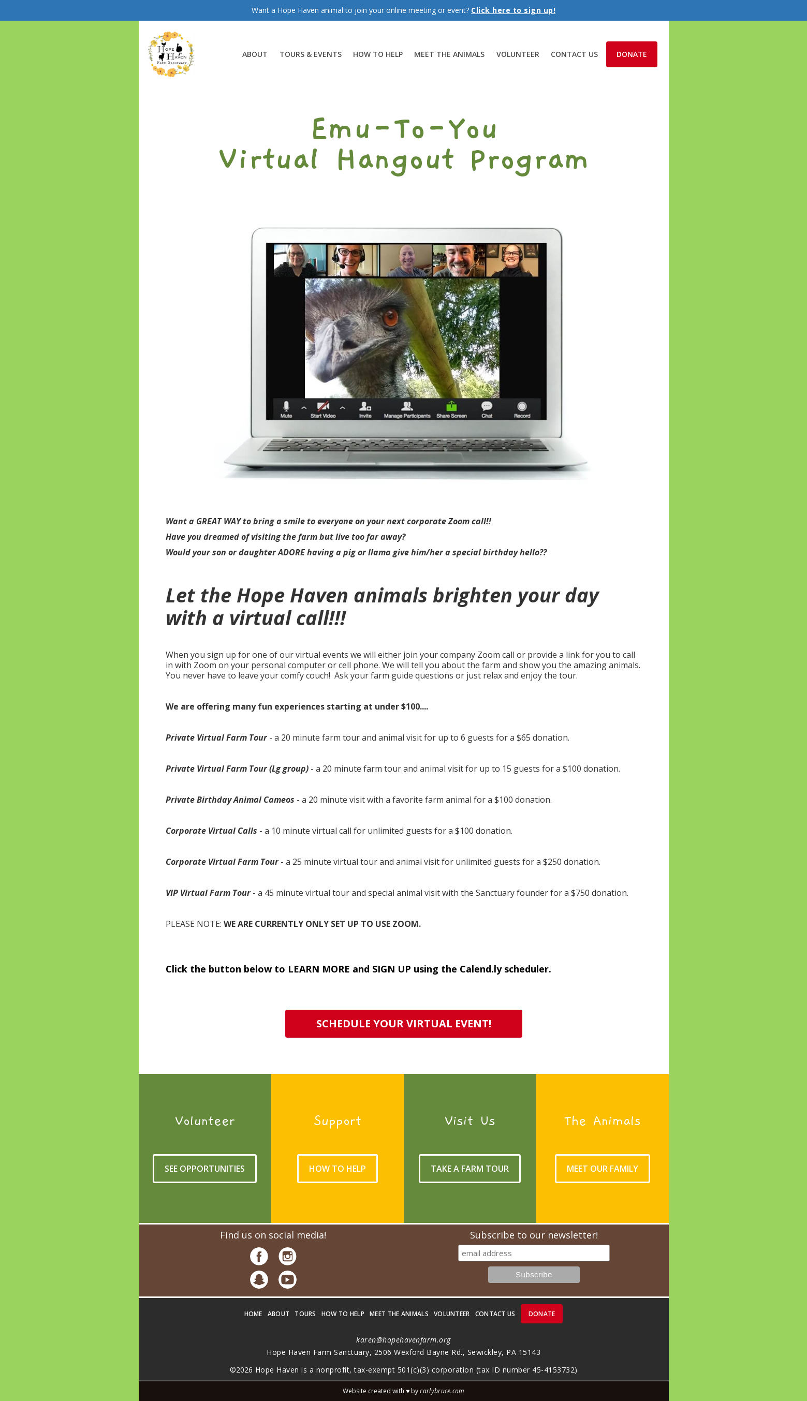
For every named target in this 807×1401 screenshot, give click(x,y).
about (279, 1313)
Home (253, 1313)
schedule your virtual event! (403, 1023)
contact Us (574, 54)
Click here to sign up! (513, 10)
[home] (171, 54)
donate (632, 54)
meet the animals (449, 54)
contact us (495, 1313)
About (255, 54)
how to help (342, 1313)
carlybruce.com (442, 1391)
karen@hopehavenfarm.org (403, 1340)
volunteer (517, 54)
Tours (305, 1313)
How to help (378, 54)
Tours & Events (311, 54)
